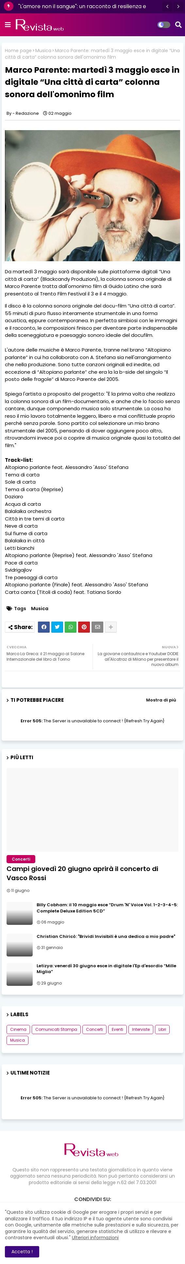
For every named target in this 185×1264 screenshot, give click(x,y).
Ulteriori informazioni (95, 1237)
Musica (43, 51)
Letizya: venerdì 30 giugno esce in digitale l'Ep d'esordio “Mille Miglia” (106, 969)
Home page (18, 51)
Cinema (18, 1029)
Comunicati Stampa (56, 1029)
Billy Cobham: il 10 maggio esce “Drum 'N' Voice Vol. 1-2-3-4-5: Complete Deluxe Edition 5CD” (107, 908)
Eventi (117, 1029)
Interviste (141, 1029)
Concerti (94, 1029)
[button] (167, 6)
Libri (162, 1029)
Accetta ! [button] (22, 1251)
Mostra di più (161, 700)
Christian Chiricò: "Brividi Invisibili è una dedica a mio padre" (106, 937)
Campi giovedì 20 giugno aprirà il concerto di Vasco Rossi (82, 873)
